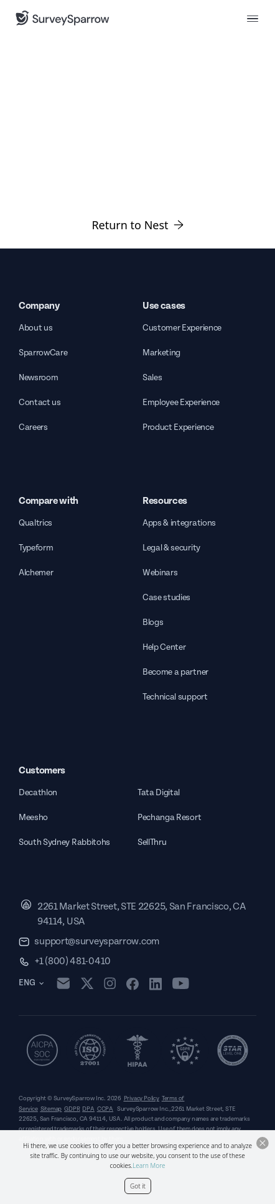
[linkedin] (155, 983)
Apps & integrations (179, 523)
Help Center (163, 647)
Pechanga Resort (169, 818)
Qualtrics (35, 523)
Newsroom (38, 378)
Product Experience (177, 427)
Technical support (175, 697)
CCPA (105, 1109)
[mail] (63, 983)
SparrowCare (43, 353)
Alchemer (36, 573)
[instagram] (110, 983)
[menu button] (252, 18)
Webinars (159, 573)
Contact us (40, 403)
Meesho (33, 818)
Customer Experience (181, 328)
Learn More (149, 1165)
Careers (33, 427)
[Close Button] (262, 1143)
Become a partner (175, 672)
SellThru (152, 842)
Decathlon (38, 793)
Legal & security (171, 548)
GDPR (72, 1109)
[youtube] (180, 983)
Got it (138, 1186)
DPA (88, 1109)
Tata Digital (159, 793)
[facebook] (132, 983)
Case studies (166, 598)
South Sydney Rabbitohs (64, 842)
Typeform (36, 548)
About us (35, 328)
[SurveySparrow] (62, 18)
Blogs (152, 622)
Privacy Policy (141, 1098)
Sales (152, 378)
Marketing (161, 353)
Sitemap (51, 1109)
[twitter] (87, 983)
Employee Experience (181, 403)
